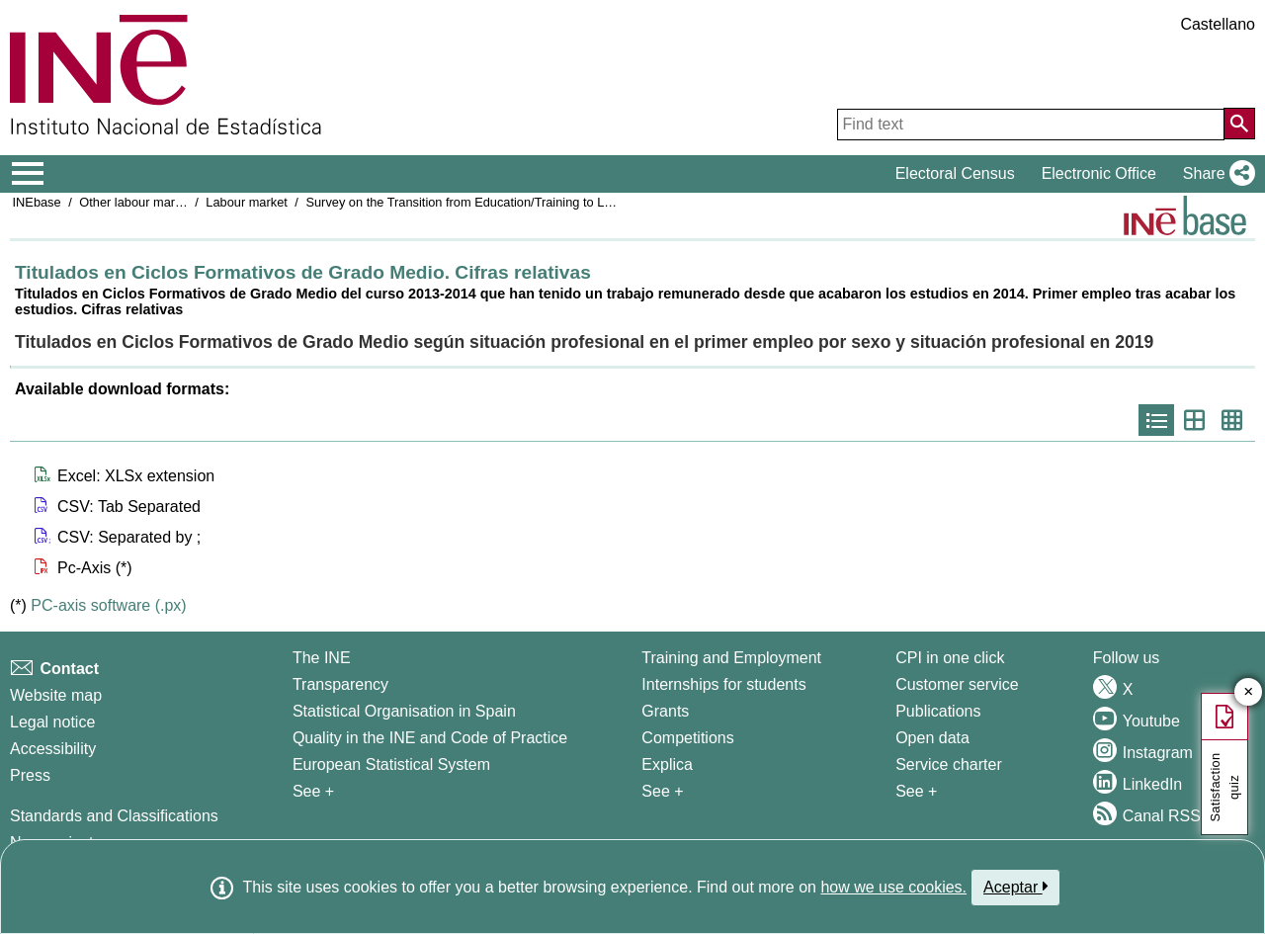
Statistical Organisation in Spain (404, 711)
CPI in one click (949, 657)
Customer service (956, 684)
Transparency (340, 684)
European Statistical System (391, 764)
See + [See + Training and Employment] (662, 791)
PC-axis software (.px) (108, 605)
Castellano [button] (1217, 24)
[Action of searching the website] (1239, 123)
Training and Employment (731, 657)
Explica (667, 764)
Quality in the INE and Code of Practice (430, 737)
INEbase (37, 202)
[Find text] (1030, 124)
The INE (322, 657)
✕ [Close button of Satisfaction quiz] (1248, 692)
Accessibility (53, 748)
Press (30, 775)
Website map (56, 695)
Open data (932, 737)
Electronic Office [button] (1099, 173)
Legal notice (52, 722)
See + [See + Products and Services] (916, 791)
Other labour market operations (166, 202)
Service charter (948, 764)
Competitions (687, 737)
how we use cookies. (893, 887)
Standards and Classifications (114, 815)
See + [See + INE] (313, 791)
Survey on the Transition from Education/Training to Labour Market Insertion (517, 202)
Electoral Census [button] (955, 173)
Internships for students (723, 684)
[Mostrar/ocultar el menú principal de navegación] (28, 174)
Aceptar (1015, 886)
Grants (665, 711)
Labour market (247, 202)
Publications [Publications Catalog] (937, 711)
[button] (1215, 174)
